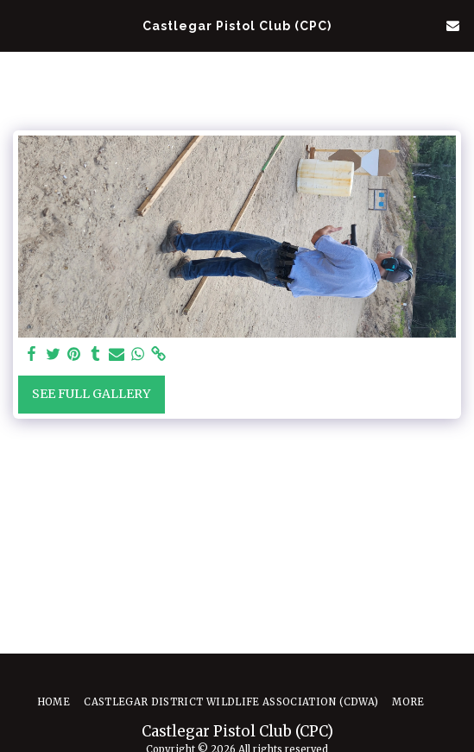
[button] (19, 24)
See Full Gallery (91, 393)
